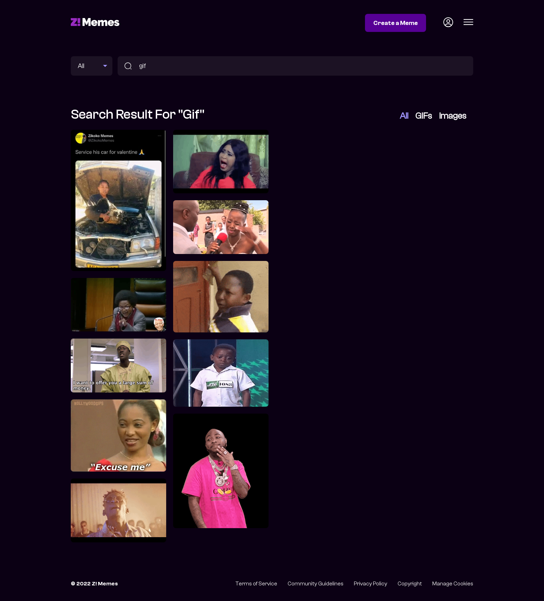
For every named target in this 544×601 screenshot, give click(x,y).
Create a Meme (395, 22)
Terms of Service (256, 584)
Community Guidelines (315, 584)
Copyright (410, 584)
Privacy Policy (370, 584)
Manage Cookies (452, 584)
